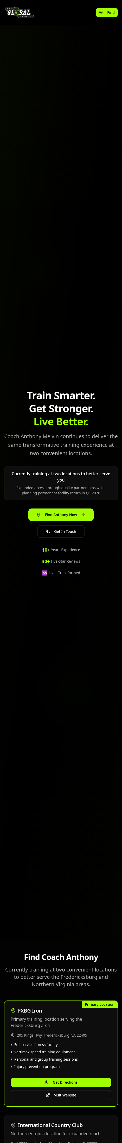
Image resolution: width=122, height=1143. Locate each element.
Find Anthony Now (61, 514)
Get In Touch (61, 531)
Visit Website (61, 1095)
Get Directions (61, 1082)
